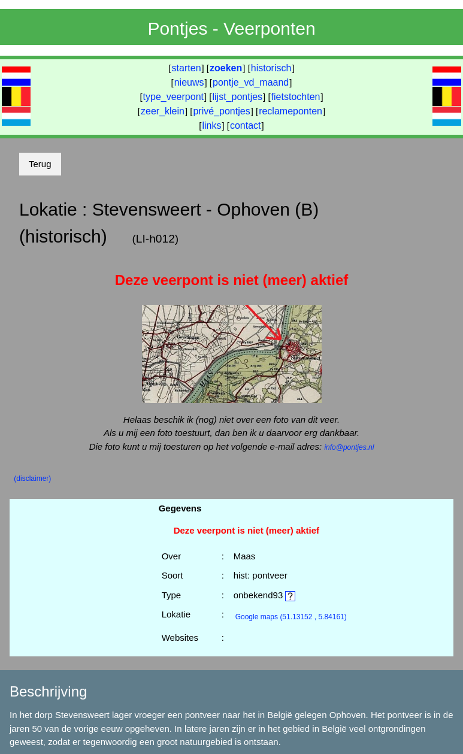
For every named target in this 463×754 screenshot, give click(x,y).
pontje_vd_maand (251, 82)
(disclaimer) (32, 478)
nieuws (189, 82)
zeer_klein (162, 111)
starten (186, 68)
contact (245, 125)
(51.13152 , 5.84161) (291, 617)
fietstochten (295, 97)
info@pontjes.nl (349, 447)
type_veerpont (173, 97)
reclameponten (290, 111)
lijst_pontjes (237, 97)
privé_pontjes (221, 111)
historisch (271, 68)
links (211, 125)
